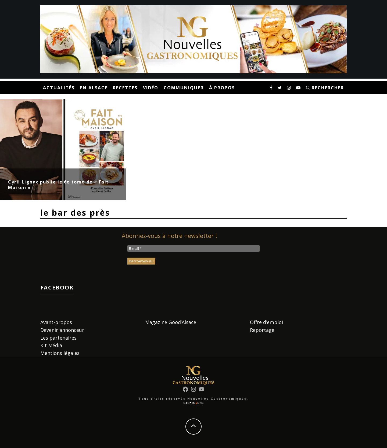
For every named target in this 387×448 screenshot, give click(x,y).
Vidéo (150, 88)
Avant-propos (56, 322)
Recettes (125, 88)
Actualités (59, 88)
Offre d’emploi (266, 322)
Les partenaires (58, 338)
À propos (222, 88)
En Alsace (94, 88)
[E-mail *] (193, 248)
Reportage (262, 330)
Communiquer (184, 88)
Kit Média (51, 345)
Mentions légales (60, 353)
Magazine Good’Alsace (170, 322)
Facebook (57, 287)
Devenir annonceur (62, 330)
